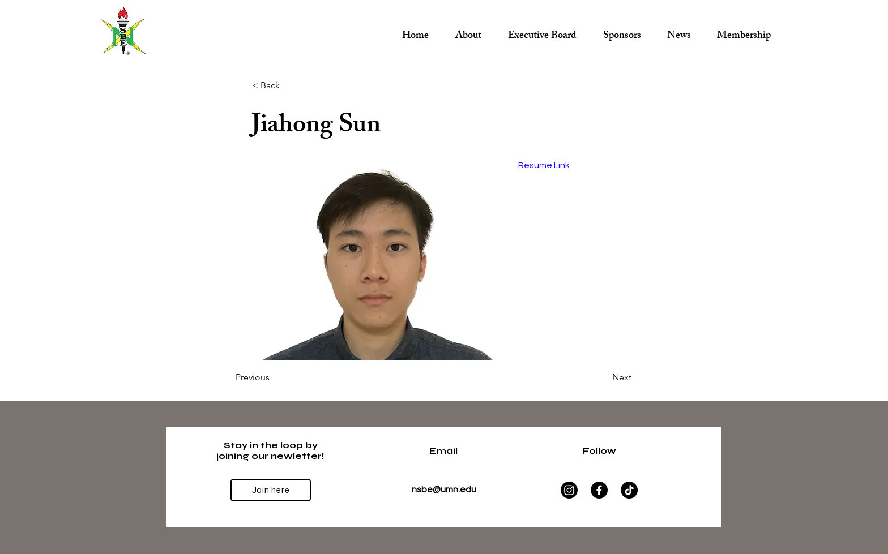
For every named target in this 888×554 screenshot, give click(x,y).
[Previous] (273, 377)
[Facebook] (599, 490)
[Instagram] (569, 490)
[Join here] (270, 490)
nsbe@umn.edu (444, 489)
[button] (542, 31)
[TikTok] (629, 490)
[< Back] (289, 85)
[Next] (603, 377)
